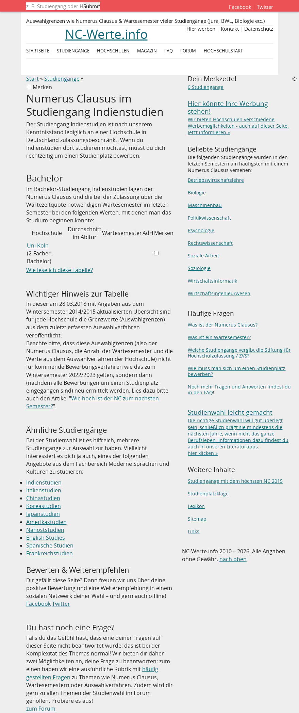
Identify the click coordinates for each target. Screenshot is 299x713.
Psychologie (201, 230)
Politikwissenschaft (209, 218)
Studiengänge (62, 78)
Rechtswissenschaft (210, 243)
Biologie (197, 193)
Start (32, 78)
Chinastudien (43, 498)
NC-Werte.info (106, 34)
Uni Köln (38, 245)
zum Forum (40, 708)
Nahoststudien (45, 530)
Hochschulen (113, 51)
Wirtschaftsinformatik (212, 281)
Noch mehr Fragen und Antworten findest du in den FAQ (239, 390)
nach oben (233, 559)
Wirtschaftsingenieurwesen (219, 293)
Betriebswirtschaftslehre (216, 180)
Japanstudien (43, 514)
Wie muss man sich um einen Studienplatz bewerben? (236, 371)
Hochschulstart (223, 51)
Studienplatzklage (208, 494)
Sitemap (197, 519)
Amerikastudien (46, 522)
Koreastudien (43, 506)
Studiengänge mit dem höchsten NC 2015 (235, 481)
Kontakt (230, 28)
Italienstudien (43, 490)
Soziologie (199, 268)
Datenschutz (258, 28)
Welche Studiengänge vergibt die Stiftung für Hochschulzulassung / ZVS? (239, 353)
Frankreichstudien (49, 553)
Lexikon (196, 506)
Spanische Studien (49, 545)
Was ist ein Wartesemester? (219, 337)
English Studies (45, 537)
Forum (188, 51)
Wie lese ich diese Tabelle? (59, 270)
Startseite (37, 51)
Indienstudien (44, 482)
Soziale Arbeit (203, 256)
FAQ (168, 51)
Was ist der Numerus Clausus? (223, 325)
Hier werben (200, 28)
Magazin (147, 51)
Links (193, 531)
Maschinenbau (205, 205)
